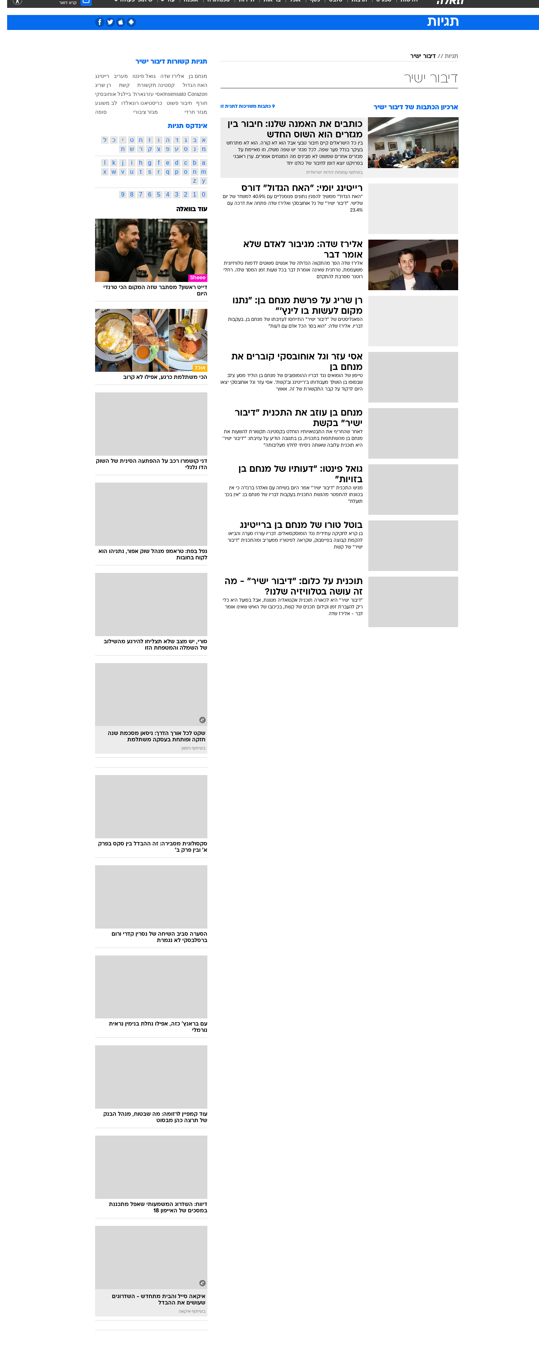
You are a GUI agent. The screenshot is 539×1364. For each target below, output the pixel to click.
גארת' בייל (127, 100)
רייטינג (95, 82)
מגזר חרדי (188, 118)
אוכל (288, 7)
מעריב (114, 82)
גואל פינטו (137, 82)
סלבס (328, 7)
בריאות (265, 7)
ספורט (376, 7)
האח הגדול (188, 91)
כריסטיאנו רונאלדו (134, 109)
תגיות (444, 62)
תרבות (352, 7)
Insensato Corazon (178, 100)
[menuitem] (397, 7)
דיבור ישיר (416, 62)
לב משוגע (99, 109)
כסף (308, 7)
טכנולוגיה (211, 7)
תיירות (239, 7)
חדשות (402, 7)
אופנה (184, 7)
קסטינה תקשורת (149, 91)
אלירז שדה (165, 82)
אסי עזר (147, 100)
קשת (117, 91)
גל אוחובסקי (102, 100)
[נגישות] (10, 7)
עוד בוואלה (184, 221)
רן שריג (96, 91)
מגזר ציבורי (138, 118)
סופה (94, 118)
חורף (194, 109)
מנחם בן (191, 82)
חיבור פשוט (172, 109)
